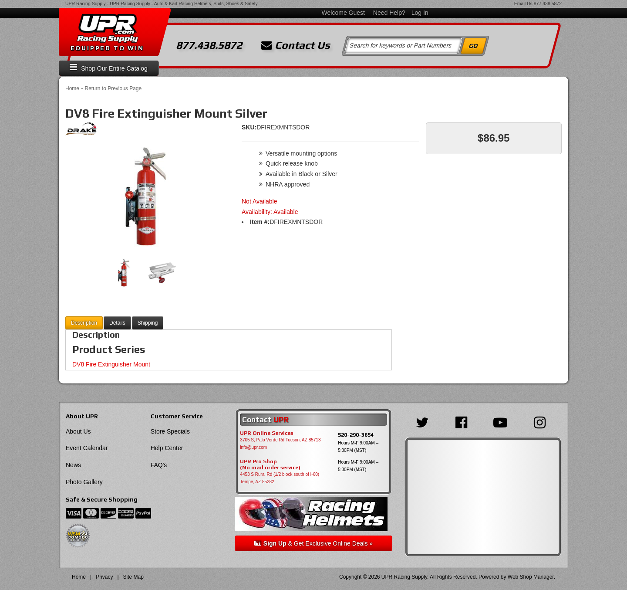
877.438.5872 (548, 3)
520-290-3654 (356, 434)
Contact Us (295, 45)
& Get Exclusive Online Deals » (313, 543)
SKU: (249, 127)
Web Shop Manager (531, 577)
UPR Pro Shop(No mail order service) (270, 464)
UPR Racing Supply (85, 3)
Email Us (523, 3)
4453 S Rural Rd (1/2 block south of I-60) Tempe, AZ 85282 (279, 478)
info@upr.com (253, 447)
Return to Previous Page (113, 88)
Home (72, 88)
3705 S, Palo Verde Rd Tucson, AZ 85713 (280, 439)
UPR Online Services (266, 433)
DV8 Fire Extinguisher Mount (111, 364)
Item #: (260, 221)
